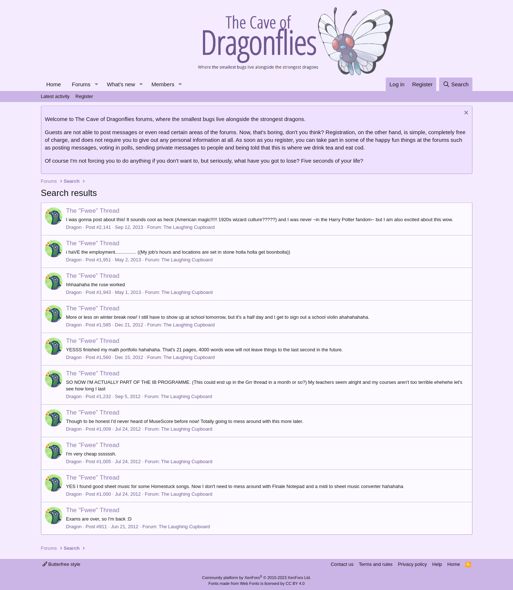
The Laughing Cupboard (189, 227)
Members (162, 84)
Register (84, 96)
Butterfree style (61, 564)
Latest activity (55, 96)
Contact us (342, 564)
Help (437, 564)
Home (53, 84)
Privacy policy (412, 564)
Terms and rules (375, 564)
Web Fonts (249, 583)
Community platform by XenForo (256, 577)
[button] (96, 84)
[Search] (455, 84)
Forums (81, 84)
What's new (121, 84)
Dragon (74, 227)
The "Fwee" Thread (93, 210)
